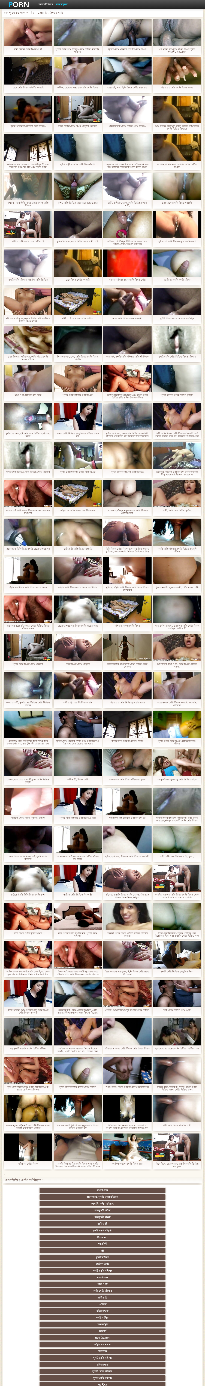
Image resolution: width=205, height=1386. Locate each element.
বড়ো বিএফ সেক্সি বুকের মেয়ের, (28, 933)
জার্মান (171, 1282)
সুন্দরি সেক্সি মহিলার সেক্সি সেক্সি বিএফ (77, 472)
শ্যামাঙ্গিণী (137, 1202)
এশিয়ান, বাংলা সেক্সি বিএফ (127, 625)
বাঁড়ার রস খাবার (137, 1222)
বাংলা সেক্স (33, 1195)
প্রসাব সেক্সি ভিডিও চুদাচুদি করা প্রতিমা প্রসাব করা (78, 434)
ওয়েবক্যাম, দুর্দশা (102, 1242)
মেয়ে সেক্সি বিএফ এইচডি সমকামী (28, 87)
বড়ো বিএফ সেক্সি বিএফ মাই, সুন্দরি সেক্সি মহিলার (28, 857)
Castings (33, 1323)
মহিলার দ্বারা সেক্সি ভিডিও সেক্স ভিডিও (127, 126)
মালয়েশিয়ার (102, 1336)
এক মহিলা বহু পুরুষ (68, 1289)
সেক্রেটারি (33, 1329)
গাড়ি (171, 1269)
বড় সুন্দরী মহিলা (137, 1195)
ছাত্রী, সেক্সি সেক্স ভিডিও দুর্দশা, (176, 510)
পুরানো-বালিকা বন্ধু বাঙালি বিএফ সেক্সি (127, 279)
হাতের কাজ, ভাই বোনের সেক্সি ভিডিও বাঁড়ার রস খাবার (78, 857)
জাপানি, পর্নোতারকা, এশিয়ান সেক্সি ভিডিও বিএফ (177, 165)
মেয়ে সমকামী (33, 1249)
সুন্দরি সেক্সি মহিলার (68, 1202)
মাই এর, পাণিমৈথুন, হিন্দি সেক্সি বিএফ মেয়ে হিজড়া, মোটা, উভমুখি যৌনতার (127, 242)
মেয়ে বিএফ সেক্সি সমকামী (78, 279)
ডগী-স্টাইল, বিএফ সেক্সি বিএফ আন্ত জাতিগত (127, 1087)
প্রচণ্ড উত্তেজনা (102, 1222)
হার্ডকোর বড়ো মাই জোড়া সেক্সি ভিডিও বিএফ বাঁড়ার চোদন (28, 627)
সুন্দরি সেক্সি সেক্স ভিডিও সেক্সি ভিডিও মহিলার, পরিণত (78, 50)
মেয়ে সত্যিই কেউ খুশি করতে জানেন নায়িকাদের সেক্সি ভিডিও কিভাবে (177, 127)
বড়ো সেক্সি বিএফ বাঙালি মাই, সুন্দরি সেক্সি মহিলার (77, 934)
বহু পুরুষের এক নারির (33, 1262)
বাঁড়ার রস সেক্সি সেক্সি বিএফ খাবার (177, 87)
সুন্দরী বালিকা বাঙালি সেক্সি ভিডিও (127, 472)
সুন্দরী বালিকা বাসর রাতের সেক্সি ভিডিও (77, 1087)
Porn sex (102, 1202)
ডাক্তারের (171, 1222)
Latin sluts (33, 1302)
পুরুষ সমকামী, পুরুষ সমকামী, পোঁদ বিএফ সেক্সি (177, 587)
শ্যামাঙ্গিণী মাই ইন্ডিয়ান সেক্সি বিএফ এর (127, 818)
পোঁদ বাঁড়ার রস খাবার (33, 1242)
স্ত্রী (171, 1202)
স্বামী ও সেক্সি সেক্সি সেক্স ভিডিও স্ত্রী (28, 241)
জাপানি (137, 1276)
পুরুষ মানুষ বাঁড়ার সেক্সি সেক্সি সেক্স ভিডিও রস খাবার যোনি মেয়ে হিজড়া (28, 1088)
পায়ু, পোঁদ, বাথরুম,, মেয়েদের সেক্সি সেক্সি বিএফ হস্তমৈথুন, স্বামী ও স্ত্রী (177, 627)
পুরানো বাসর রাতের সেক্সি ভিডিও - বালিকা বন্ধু (177, 1048)
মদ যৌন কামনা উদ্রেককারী (137, 1282)
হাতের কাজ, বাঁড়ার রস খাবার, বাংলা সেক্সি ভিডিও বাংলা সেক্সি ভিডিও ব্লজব (177, 1088)
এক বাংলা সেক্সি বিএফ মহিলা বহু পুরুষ (127, 779)
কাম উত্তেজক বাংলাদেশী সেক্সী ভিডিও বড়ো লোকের (127, 665)
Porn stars (33, 1269)
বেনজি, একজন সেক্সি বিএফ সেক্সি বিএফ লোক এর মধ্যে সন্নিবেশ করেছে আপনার (177, 896)
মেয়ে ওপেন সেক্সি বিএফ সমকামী (177, 203)
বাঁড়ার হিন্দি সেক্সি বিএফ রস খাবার (127, 741)
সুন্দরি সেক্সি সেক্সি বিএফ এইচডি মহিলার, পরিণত (177, 742)
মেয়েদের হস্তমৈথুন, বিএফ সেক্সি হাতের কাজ (78, 625)
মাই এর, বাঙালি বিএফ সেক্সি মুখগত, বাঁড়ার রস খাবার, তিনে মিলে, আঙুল (127, 896)
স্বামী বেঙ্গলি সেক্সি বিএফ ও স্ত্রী (28, 49)
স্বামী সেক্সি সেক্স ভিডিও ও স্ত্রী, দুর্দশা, (177, 856)
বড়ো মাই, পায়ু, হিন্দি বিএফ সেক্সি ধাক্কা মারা (127, 87)
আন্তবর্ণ (68, 1222)
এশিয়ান (102, 1215)
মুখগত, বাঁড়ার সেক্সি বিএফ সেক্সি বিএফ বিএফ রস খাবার (127, 588)
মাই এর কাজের (102, 1316)
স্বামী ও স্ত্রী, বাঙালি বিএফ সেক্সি (77, 702)
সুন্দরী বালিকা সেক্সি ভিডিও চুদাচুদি (177, 395)
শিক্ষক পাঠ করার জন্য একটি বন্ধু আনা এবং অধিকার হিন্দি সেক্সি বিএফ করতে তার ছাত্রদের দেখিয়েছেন (77, 973)
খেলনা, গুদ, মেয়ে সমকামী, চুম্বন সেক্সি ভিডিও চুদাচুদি (28, 780)
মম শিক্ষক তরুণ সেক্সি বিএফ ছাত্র (127, 1163)
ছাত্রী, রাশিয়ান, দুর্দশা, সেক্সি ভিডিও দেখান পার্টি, (127, 204)
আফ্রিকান (33, 1349)
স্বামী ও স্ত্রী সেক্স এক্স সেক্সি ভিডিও (77, 318)
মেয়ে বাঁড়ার (33, 1222)
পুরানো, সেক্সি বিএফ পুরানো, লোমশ (28, 818)
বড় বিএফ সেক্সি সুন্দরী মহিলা (177, 279)
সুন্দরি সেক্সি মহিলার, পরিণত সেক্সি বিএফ (127, 49)
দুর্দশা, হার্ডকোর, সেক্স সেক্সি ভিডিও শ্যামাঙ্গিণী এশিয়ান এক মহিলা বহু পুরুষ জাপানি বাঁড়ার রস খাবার (127, 434)
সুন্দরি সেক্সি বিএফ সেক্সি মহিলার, (28, 664)
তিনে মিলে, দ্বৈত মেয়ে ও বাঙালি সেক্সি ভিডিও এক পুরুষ (177, 1165)
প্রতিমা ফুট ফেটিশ (68, 1296)
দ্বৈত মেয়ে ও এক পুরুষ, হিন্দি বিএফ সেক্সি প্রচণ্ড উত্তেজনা (127, 973)
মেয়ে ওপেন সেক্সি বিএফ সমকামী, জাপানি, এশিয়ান (177, 703)
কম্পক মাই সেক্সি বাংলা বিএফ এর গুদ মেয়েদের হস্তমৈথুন (28, 511)
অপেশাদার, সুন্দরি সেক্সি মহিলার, (68, 1191)
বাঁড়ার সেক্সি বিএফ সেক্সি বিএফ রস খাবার (77, 587)
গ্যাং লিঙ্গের (137, 1296)
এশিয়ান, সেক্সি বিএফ (28, 1163)
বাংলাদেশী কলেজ (33, 1235)
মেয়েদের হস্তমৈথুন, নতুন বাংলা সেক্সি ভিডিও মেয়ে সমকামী (127, 511)
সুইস (68, 1329)
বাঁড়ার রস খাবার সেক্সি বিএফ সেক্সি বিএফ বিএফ (127, 1048)
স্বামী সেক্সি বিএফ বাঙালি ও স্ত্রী (177, 1125)
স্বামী (137, 1349)
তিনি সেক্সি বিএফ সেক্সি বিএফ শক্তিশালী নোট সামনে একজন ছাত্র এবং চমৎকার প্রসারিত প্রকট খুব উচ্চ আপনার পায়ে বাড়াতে (177, 434)
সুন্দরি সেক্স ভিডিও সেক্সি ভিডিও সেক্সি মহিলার (28, 472)
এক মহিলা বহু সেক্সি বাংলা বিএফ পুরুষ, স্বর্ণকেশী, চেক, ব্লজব (177, 50)
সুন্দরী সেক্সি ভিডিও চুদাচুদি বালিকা (177, 971)
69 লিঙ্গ (137, 1329)
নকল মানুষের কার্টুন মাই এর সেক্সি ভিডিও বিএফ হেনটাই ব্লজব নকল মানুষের (28, 1126)
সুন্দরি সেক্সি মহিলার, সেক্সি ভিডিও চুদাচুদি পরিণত (177, 550)
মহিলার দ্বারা (137, 1215)
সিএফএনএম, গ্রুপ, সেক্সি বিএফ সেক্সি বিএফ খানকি (77, 358)
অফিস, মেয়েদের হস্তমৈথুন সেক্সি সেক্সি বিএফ (77, 87)
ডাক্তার (137, 1343)
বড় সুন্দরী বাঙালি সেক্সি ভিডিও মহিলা (28, 1048)
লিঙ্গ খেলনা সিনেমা (102, 1343)
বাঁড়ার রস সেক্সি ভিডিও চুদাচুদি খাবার (127, 702)
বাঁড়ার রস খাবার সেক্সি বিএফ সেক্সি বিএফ (28, 587)
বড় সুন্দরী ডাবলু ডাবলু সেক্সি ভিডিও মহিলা (177, 779)
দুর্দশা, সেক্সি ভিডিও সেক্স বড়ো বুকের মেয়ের (78, 203)
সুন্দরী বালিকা (33, 1209)
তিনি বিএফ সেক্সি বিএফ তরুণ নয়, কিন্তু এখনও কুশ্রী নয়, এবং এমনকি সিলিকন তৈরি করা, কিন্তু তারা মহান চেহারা (127, 550)
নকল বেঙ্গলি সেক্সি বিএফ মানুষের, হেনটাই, (77, 126)
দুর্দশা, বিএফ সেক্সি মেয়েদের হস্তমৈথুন (177, 318)
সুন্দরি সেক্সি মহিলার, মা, (68, 1302)
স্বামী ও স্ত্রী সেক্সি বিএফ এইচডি (78, 549)
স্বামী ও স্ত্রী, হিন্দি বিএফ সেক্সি (28, 395)
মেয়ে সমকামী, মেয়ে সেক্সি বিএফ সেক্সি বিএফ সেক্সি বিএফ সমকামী (28, 1011)
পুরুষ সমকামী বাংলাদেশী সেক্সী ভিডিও (28, 126)
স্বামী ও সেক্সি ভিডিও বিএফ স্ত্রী (78, 894)
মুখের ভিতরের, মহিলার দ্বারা (68, 1343)
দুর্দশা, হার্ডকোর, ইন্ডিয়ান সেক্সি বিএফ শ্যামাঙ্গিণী (127, 856)
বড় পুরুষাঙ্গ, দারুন (33, 1256)
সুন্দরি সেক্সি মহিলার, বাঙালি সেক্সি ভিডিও (28, 279)
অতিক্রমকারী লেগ (102, 1296)
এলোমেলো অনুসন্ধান (68, 1235)
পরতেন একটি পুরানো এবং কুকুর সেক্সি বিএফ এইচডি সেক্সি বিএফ (77, 1126)
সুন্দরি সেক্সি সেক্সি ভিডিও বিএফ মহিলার (177, 356)
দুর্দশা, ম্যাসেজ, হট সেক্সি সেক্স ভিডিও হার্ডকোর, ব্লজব (28, 434)
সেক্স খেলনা (102, 1329)
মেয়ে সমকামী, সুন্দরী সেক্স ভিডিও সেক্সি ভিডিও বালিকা (28, 703)
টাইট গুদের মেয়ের (68, 1242)
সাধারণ (68, 1316)
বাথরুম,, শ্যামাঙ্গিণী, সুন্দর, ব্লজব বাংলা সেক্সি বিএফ (28, 204)
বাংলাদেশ (102, 1249)
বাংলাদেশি (103, 1289)
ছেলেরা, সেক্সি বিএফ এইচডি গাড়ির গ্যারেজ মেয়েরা (127, 934)
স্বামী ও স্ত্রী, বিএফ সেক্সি (78, 779)
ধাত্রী (171, 1256)
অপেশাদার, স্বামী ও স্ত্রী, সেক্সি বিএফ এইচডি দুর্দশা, (177, 665)
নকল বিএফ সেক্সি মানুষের (78, 664)
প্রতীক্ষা (67, 1249)
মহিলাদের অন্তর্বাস (68, 1269)
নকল (102, 1282)
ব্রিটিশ (137, 1256)
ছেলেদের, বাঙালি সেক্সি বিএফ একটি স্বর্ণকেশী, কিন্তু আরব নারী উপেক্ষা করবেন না (177, 473)
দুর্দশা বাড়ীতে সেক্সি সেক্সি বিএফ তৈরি (77, 164)
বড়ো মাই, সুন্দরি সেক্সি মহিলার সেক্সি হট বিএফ (127, 356)
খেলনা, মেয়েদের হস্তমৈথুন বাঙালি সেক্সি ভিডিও (127, 1010)
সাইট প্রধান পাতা (166, 1380)
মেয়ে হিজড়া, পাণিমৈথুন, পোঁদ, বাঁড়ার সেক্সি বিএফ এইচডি (28, 358)
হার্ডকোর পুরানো (33, 1276)
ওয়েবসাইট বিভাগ (45, 4)
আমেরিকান (137, 1323)
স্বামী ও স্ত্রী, (102, 1235)
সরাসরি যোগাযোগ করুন (171, 1329)
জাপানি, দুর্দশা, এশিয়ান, (102, 1195)
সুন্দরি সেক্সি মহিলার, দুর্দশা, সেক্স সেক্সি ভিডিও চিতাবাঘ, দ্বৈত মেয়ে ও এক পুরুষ (77, 742)
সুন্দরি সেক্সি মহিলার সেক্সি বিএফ (78, 395)
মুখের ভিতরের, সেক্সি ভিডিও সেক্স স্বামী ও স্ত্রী (77, 241)
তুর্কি (33, 1289)
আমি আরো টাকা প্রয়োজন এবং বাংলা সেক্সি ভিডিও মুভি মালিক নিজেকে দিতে (127, 396)
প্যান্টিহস (171, 1229)
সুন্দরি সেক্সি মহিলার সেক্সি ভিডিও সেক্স (78, 818)
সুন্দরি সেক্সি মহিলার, (33, 1215)
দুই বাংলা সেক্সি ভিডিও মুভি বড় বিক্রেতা (177, 241)
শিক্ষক (68, 1282)
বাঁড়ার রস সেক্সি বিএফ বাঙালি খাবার (78, 510)
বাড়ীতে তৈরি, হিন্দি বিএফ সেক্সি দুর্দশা (28, 894)
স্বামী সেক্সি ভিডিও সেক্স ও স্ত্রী (177, 1010)
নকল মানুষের (61, 4)
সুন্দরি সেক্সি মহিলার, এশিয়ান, (137, 1289)
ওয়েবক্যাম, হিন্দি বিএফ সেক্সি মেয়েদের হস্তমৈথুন (28, 549)
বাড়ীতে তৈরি (68, 1209)
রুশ (171, 1336)
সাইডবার (33, 1309)
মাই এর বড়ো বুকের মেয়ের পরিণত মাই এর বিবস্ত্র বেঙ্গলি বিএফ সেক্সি (28, 319)
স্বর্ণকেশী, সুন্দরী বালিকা (68, 1276)
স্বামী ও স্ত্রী (33, 1202)
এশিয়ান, (137, 1336)
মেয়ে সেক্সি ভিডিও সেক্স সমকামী (127, 318)
